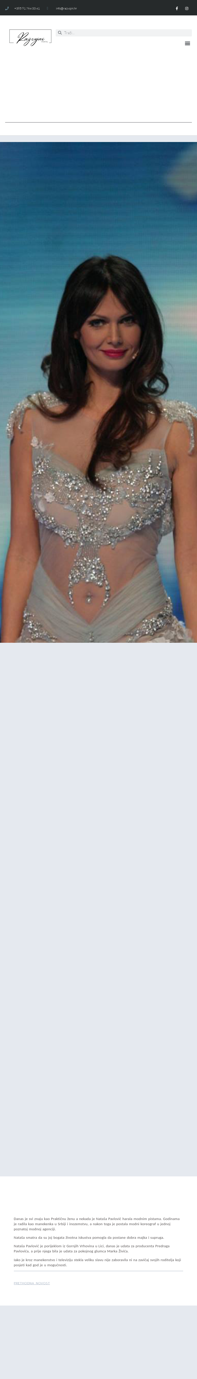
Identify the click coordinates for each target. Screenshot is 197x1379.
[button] (187, 43)
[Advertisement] (98, 86)
